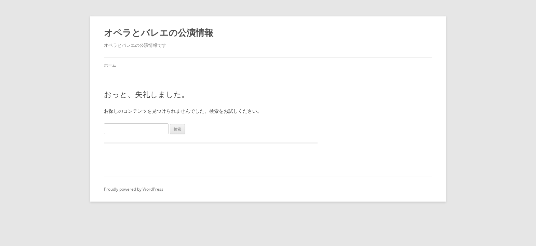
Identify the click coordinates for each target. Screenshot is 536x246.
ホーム (110, 65)
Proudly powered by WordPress (133, 189)
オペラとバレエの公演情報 (158, 33)
